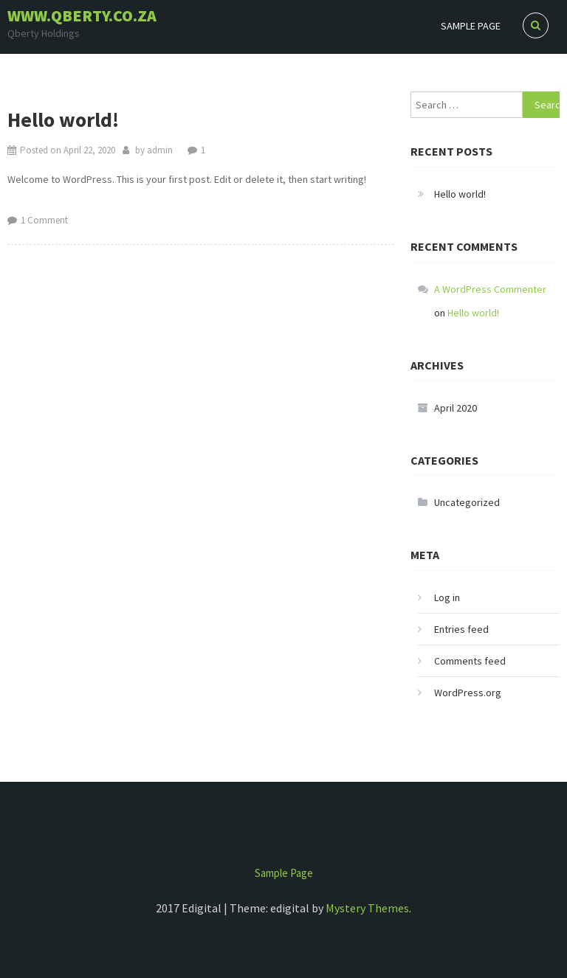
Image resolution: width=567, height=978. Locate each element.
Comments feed (470, 660)
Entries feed (461, 629)
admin (160, 150)
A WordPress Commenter (490, 289)
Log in (447, 597)
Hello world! (63, 119)
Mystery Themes (367, 908)
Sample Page (471, 25)
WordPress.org (467, 692)
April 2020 (455, 408)
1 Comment (44, 220)
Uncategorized (467, 502)
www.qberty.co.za (82, 15)
